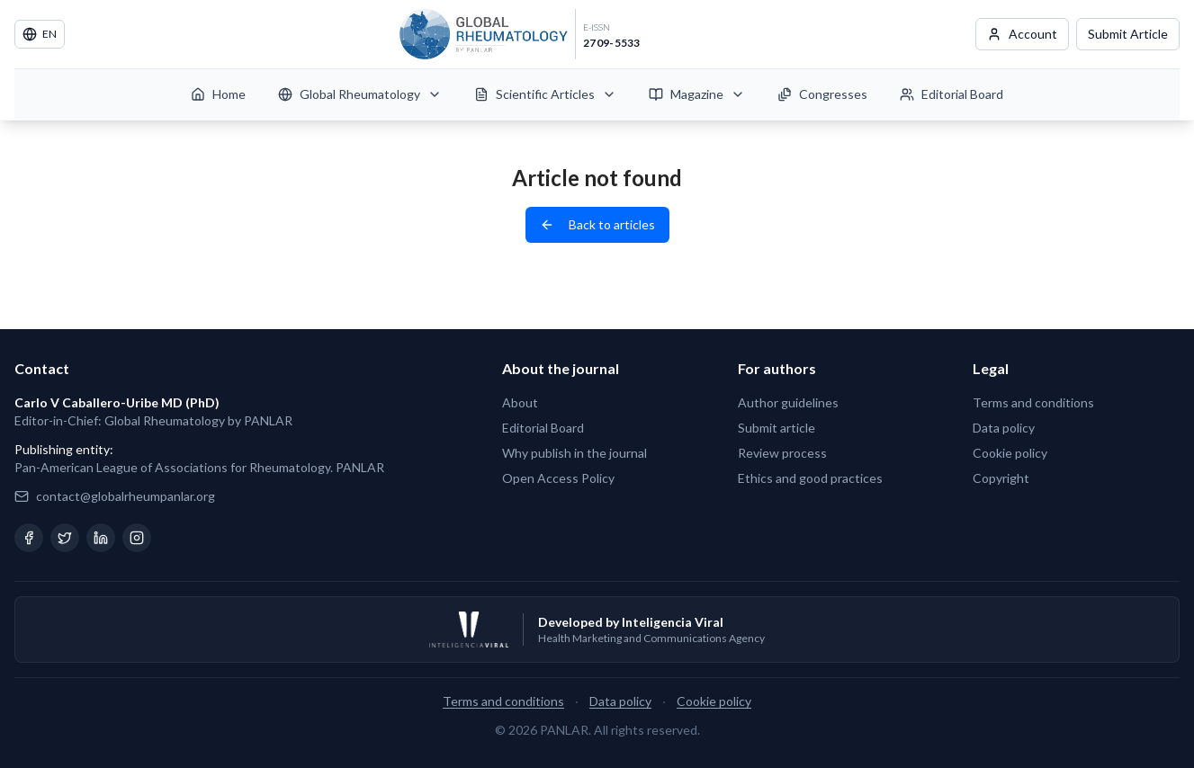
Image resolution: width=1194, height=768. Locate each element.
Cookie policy (1010, 452)
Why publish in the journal (574, 452)
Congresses (822, 94)
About (520, 402)
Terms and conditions (1033, 402)
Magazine (697, 94)
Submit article (776, 427)
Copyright (1001, 478)
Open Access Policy (558, 478)
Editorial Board (951, 94)
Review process (782, 452)
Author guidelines (788, 402)
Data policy (1004, 427)
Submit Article (1128, 33)
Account (1022, 33)
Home (218, 94)
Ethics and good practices (810, 478)
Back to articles (597, 224)
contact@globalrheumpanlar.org (125, 496)
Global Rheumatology (360, 94)
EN (39, 34)
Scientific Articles (545, 94)
